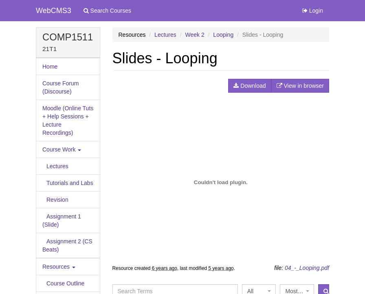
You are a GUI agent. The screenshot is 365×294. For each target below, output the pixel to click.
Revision (57, 199)
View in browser (300, 85)
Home (49, 66)
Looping (223, 34)
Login (312, 10)
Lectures (57, 166)
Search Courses (107, 10)
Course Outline (65, 283)
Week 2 (194, 34)
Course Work (61, 149)
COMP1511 (67, 36)
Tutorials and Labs (69, 183)
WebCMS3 (53, 11)
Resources (58, 266)
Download (249, 85)
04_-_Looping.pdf (307, 268)
